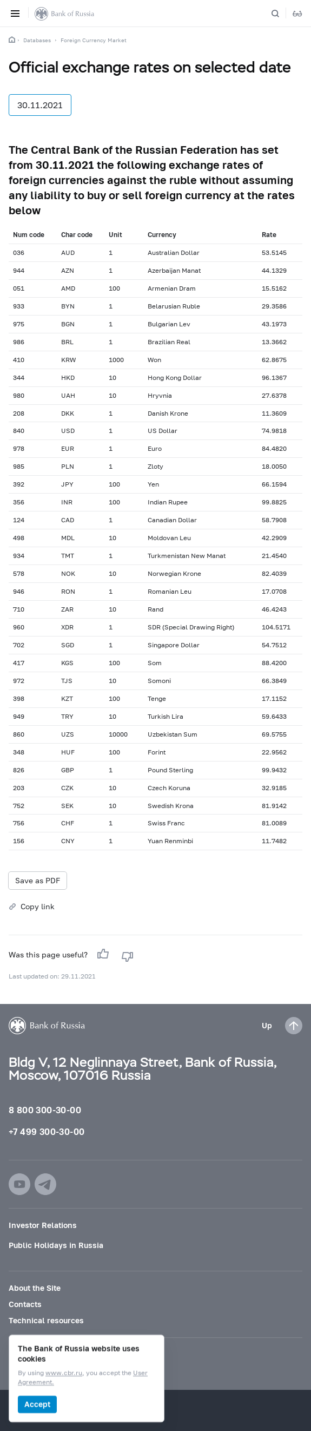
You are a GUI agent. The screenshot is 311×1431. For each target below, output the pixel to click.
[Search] (282, 13)
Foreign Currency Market (94, 40)
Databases (37, 40)
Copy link (38, 906)
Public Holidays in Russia (56, 1245)
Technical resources (46, 1320)
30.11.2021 (40, 105)
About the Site (35, 1287)
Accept (37, 1404)
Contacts (25, 1304)
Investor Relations (43, 1225)
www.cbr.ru (63, 1373)
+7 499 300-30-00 (46, 1131)
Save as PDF (37, 880)
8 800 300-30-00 (45, 1110)
